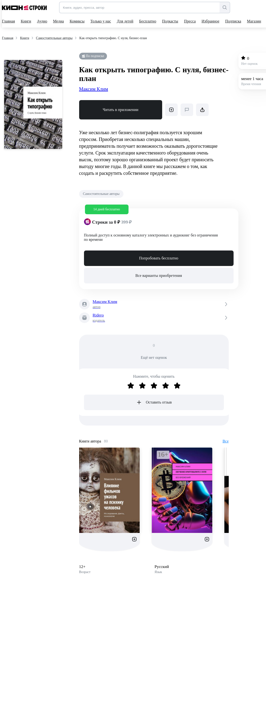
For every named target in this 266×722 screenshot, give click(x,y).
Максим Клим (93, 89)
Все (225, 441)
